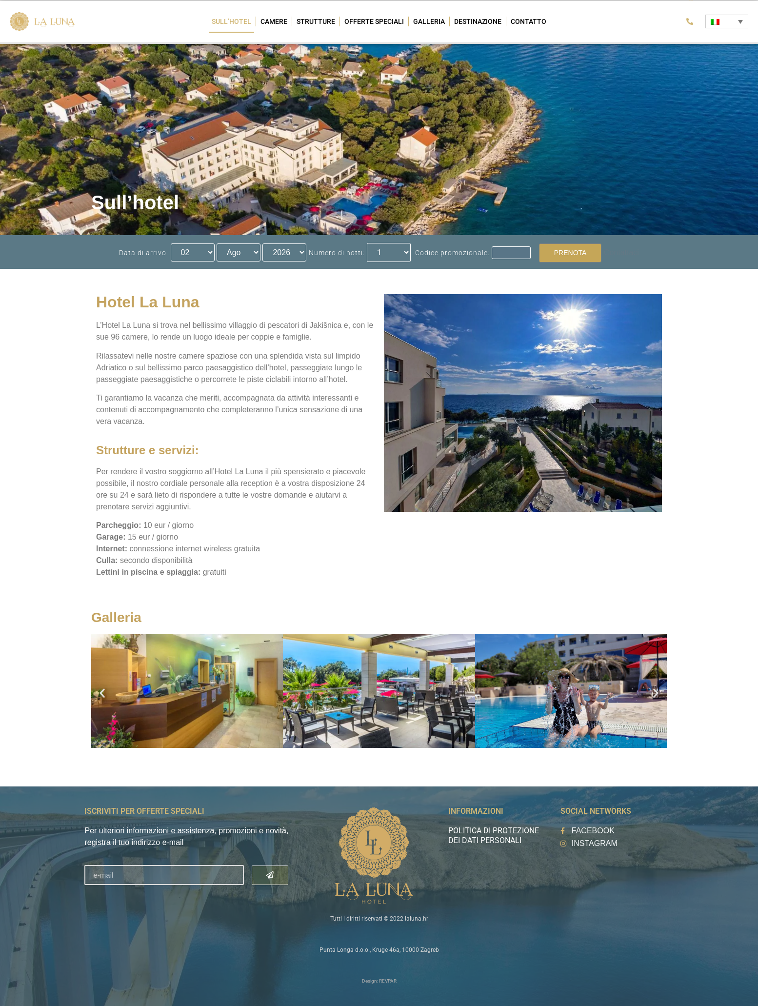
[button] (102, 693)
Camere (273, 21)
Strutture (316, 21)
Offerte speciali (374, 21)
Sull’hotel (231, 21)
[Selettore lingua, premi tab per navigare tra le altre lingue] (726, 21)
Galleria (429, 21)
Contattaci (621, 252)
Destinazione (477, 21)
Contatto (528, 21)
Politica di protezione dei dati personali (493, 835)
